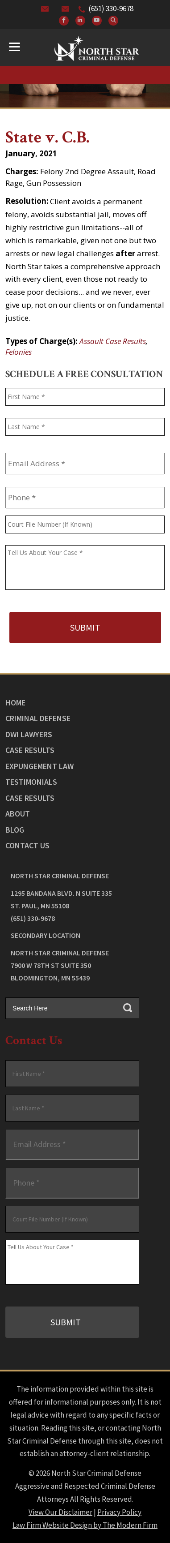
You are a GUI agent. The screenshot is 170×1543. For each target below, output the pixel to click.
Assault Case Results (112, 341)
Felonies (18, 352)
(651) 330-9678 (110, 8)
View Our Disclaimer (60, 1512)
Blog (14, 830)
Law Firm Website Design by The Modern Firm (85, 1525)
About (17, 813)
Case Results (29, 750)
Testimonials (31, 782)
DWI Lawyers (28, 734)
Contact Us (27, 845)
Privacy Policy (119, 1512)
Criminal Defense (37, 718)
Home (15, 702)
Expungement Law (39, 766)
